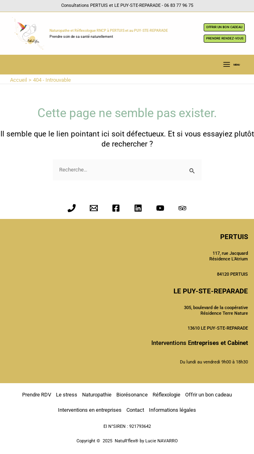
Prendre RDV (36, 395)
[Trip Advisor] (182, 208)
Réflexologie (166, 395)
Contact (135, 410)
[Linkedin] (138, 208)
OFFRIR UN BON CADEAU (224, 27)
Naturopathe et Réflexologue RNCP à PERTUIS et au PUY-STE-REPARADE (109, 31)
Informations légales (172, 410)
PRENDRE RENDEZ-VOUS (225, 38)
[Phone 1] (72, 208)
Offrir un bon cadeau (208, 395)
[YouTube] (160, 208)
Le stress (66, 395)
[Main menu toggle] (231, 64)
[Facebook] (116, 208)
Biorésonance (132, 395)
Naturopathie (97, 395)
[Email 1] (94, 208)
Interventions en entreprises (90, 410)
